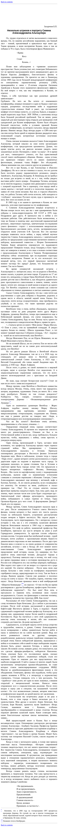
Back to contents (7, 2)
